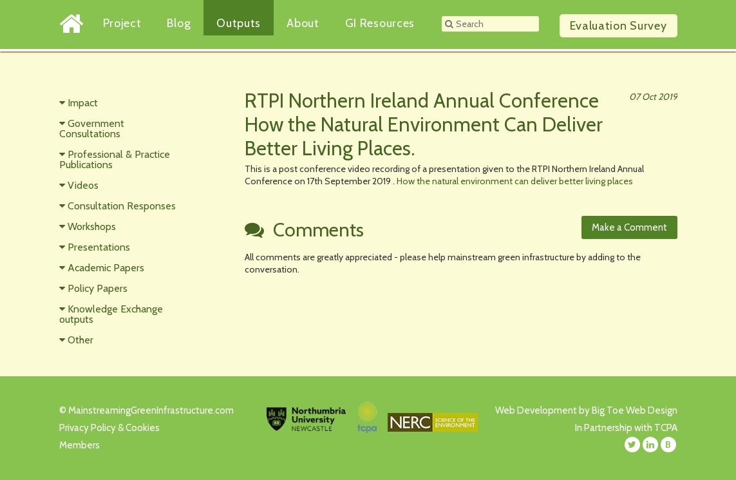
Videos (83, 185)
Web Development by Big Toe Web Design (586, 410)
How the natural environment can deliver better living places (515, 181)
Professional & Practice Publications (114, 159)
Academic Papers (106, 268)
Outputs (238, 23)
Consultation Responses (122, 206)
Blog (179, 23)
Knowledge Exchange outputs (111, 314)
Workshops (92, 226)
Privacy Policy (87, 428)
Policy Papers (97, 288)
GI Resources (380, 23)
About (303, 23)
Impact (83, 103)
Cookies (143, 428)
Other (80, 340)
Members (79, 445)
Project (122, 23)
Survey (618, 26)
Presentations (99, 247)
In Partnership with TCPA (626, 428)
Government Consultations (91, 128)
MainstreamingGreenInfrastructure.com (151, 410)
